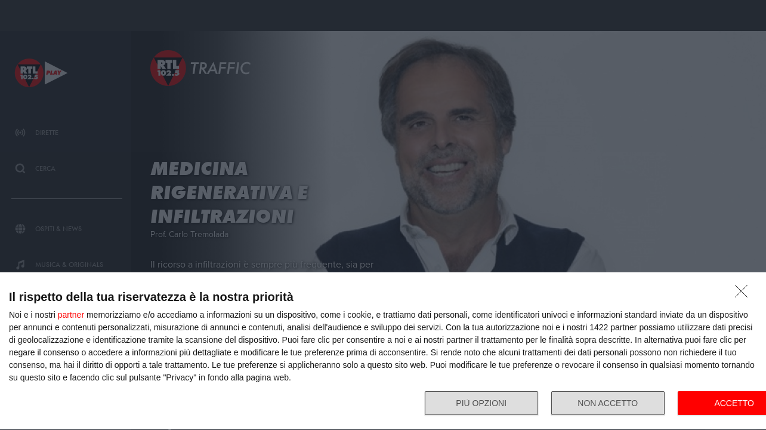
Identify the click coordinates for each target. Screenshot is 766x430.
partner (71, 315)
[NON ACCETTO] (744, 294)
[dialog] (383, 351)
